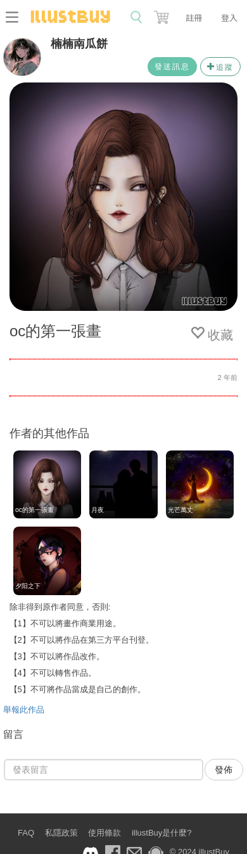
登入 (229, 17)
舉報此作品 (23, 709)
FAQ (26, 833)
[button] (162, 14)
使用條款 (104, 833)
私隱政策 (61, 833)
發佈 (223, 770)
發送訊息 (172, 66)
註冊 (194, 17)
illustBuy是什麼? (162, 833)
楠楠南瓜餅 (79, 43)
